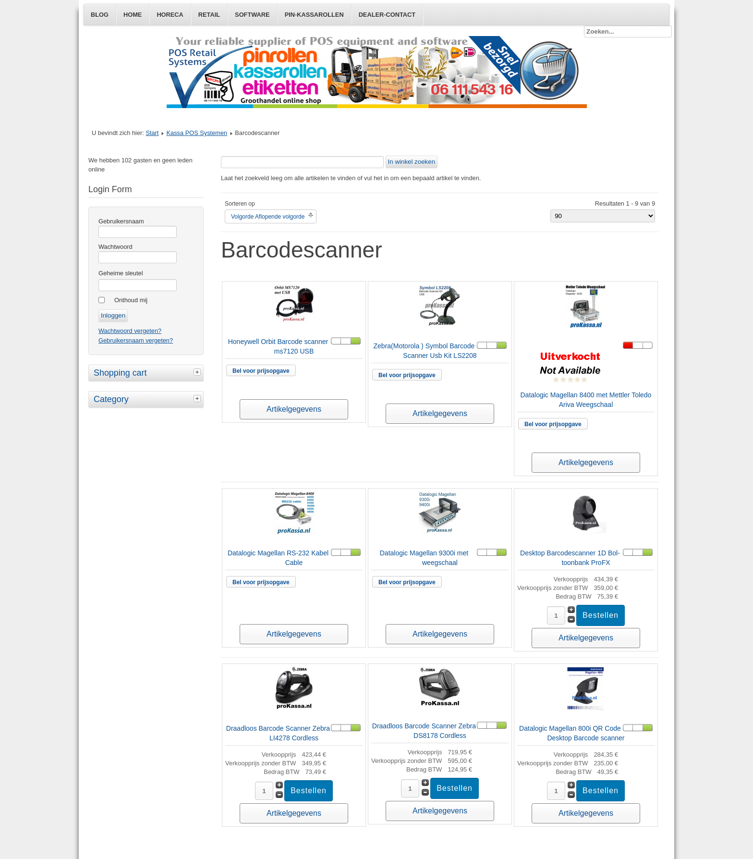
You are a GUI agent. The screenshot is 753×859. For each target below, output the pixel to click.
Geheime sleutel (120, 273)
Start (152, 132)
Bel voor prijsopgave (261, 371)
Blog (100, 14)
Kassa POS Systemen (197, 132)
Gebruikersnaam (121, 221)
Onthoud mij (130, 300)
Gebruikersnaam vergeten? (135, 340)
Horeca (170, 14)
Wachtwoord (115, 246)
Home (132, 14)
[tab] (198, 372)
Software (252, 14)
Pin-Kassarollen (314, 14)
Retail (209, 14)
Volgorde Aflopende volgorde (267, 216)
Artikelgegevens (294, 409)
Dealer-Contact (387, 14)
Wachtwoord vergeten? (129, 330)
